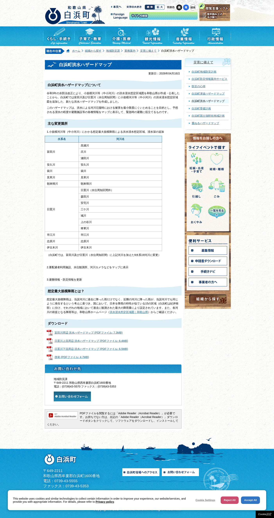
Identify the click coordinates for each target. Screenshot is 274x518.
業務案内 (129, 50)
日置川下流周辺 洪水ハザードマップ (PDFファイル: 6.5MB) (91, 348)
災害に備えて (148, 50)
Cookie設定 (264, 514)
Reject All (229, 500)
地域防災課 (113, 50)
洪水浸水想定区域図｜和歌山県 (129, 312)
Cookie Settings (205, 500)
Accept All (250, 500)
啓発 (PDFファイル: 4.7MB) (72, 357)
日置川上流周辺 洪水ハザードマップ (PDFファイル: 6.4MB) (91, 340)
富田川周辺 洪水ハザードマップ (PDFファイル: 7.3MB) (89, 332)
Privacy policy (105, 501)
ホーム (76, 50)
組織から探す (93, 50)
